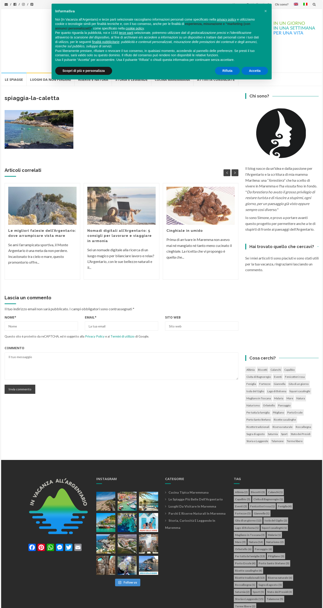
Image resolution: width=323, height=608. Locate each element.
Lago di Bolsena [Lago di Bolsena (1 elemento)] (276, 365)
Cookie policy (147, 602)
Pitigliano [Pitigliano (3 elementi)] (278, 386)
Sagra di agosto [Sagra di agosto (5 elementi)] (255, 408)
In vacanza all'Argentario (34, 602)
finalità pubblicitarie (105, 42)
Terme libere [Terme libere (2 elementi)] (295, 415)
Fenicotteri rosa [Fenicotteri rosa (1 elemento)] (295, 351)
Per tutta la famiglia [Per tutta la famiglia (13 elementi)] (258, 386)
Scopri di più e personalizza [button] (84, 71)
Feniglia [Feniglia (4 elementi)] (251, 358)
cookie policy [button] (135, 28)
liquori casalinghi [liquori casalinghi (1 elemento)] (300, 365)
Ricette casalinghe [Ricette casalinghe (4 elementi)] (285, 393)
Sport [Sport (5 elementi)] (284, 408)
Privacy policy (124, 602)
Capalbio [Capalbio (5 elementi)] (289, 344)
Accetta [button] (255, 71)
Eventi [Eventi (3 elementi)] (278, 351)
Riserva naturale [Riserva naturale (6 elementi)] (283, 401)
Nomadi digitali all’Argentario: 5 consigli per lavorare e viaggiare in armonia (119, 210)
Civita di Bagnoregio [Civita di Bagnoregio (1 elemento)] (258, 351)
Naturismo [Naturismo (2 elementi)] (253, 379)
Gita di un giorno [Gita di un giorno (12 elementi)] (299, 358)
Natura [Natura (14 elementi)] (300, 372)
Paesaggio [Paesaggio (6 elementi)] (284, 379)
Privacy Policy (95, 310)
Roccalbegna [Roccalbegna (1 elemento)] (303, 401)
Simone (184, 602)
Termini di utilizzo (122, 310)
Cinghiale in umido (184, 205)
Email (91, 291)
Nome (10, 291)
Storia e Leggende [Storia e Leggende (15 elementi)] (257, 415)
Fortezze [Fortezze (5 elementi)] (265, 358)
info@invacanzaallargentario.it (88, 602)
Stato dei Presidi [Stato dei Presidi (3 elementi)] (300, 408)
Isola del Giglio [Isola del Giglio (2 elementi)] (255, 365)
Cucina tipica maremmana (188, 466)
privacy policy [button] (226, 19)
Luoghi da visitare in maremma (192, 480)
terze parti (126, 33)
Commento (14, 322)
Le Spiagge (14, 53)
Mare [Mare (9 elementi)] (290, 372)
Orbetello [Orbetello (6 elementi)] (269, 379)
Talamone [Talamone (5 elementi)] (277, 415)
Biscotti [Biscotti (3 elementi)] (262, 344)
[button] (265, 11)
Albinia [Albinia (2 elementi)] (250, 344)
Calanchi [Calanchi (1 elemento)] (276, 344)
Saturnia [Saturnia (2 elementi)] (273, 408)
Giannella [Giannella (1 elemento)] (279, 358)
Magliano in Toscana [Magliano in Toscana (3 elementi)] (258, 372)
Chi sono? (282, 4)
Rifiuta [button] (227, 71)
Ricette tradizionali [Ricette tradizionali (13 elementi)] (257, 401)
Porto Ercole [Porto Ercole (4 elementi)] (295, 386)
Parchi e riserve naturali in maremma (197, 487)
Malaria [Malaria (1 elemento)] (278, 372)
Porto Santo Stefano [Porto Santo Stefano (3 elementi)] (258, 393)
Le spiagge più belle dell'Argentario (195, 473)
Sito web (173, 291)
